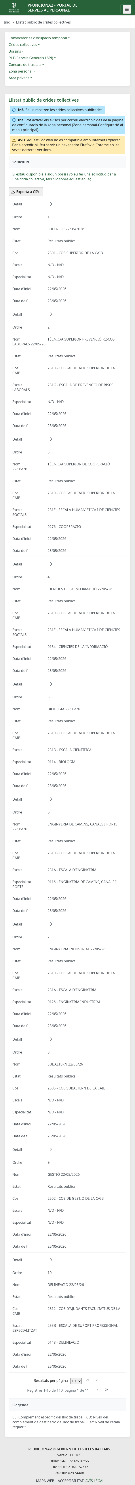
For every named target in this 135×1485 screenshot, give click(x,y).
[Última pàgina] (106, 1390)
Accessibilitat (71, 1480)
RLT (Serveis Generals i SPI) (31, 57)
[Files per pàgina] (76, 1381)
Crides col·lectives (23, 44)
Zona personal (20, 71)
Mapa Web (45, 1480)
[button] (51, 203)
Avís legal (95, 1480)
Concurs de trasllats (25, 64)
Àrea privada (19, 77)
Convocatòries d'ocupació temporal (38, 37)
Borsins (15, 51)
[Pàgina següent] (97, 1390)
